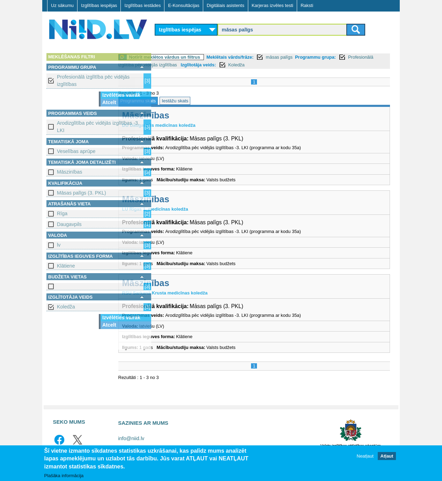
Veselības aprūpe (76, 151)
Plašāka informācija (64, 476)
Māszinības (69, 172)
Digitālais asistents (225, 5)
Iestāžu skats (213, 100)
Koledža (66, 306)
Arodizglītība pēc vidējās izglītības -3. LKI (98, 126)
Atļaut (387, 456)
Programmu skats (176, 100)
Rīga (62, 213)
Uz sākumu (62, 5)
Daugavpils (69, 224)
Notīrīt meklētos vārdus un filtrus (203, 57)
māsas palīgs (317, 57)
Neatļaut (365, 456)
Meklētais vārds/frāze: (268, 57)
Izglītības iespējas (99, 5)
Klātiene (66, 266)
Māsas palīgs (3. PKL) (81, 193)
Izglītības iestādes (142, 5)
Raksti (307, 5)
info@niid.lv (131, 438)
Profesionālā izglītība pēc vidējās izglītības (93, 80)
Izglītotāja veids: (289, 64)
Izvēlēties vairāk (121, 95)
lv (58, 245)
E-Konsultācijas (183, 5)
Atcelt (109, 102)
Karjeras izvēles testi (272, 5)
